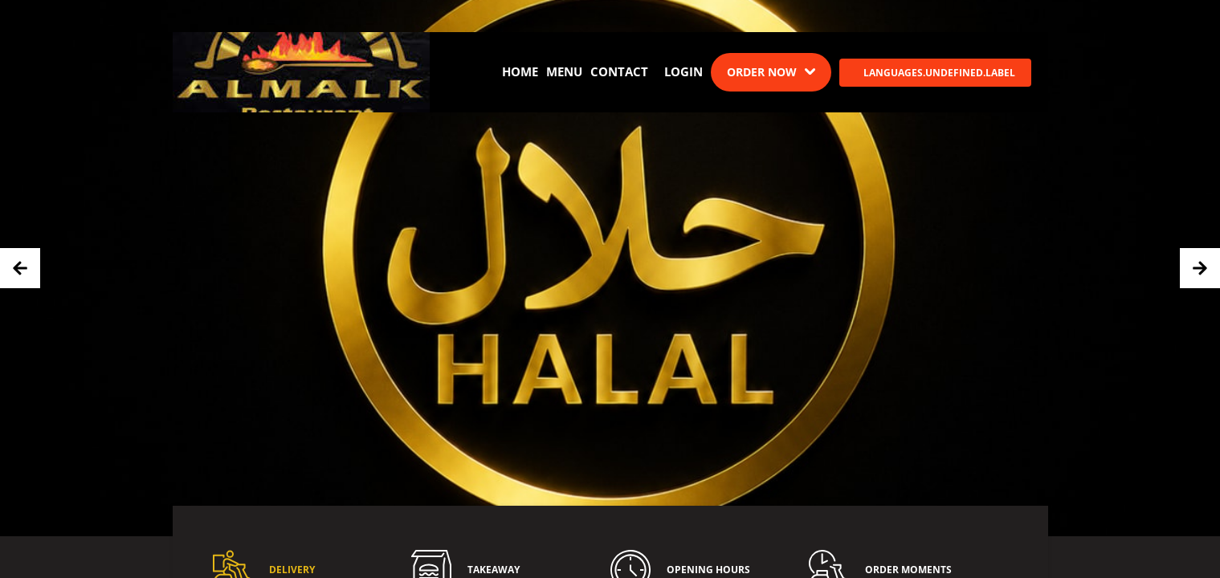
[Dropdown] (771, 72)
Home (520, 71)
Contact (619, 71)
